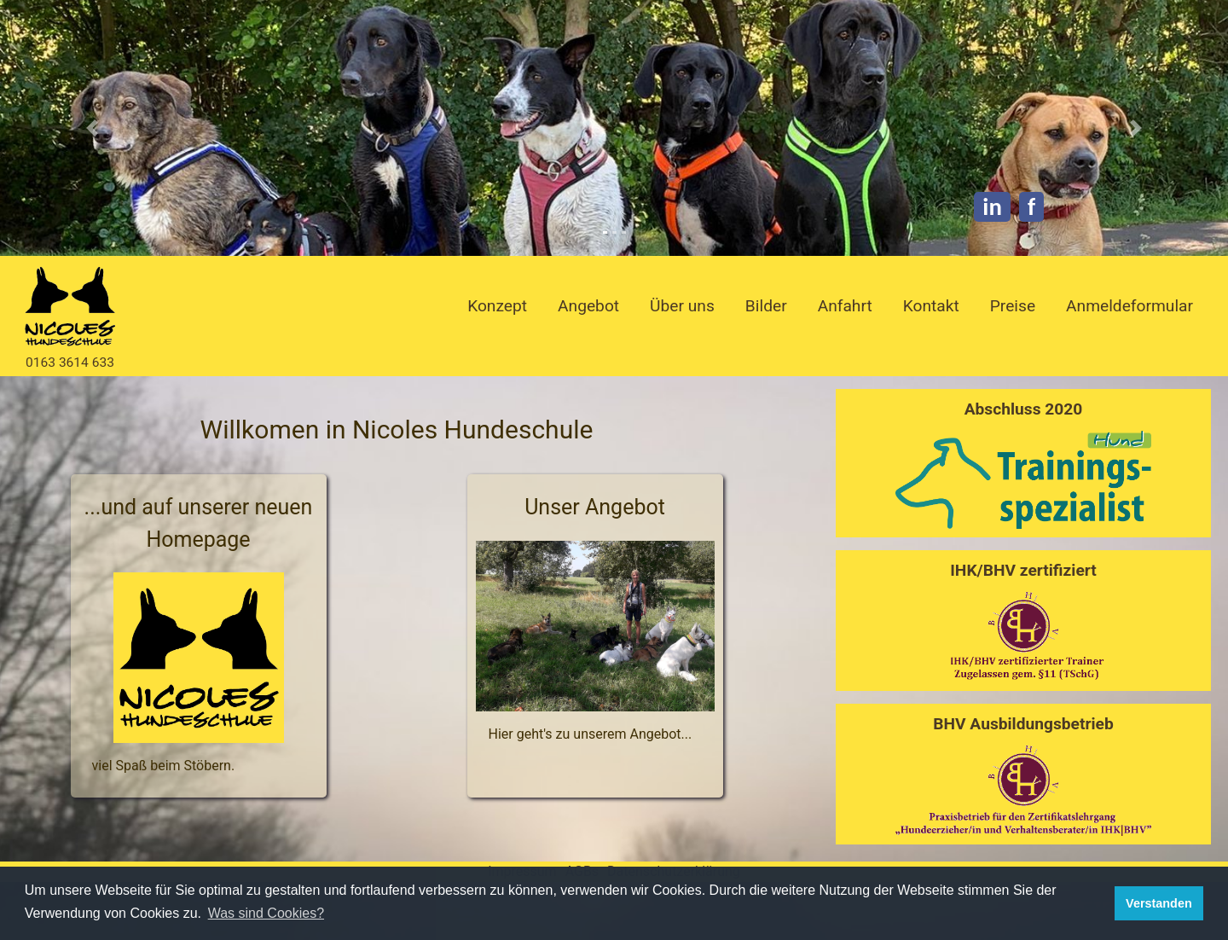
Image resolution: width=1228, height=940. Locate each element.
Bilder (766, 306)
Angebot (588, 306)
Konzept (497, 306)
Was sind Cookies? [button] (266, 913)
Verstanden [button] (1159, 903)
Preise (1012, 306)
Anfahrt (845, 306)
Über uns (682, 306)
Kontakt (931, 306)
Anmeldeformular (1129, 306)
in (992, 207)
